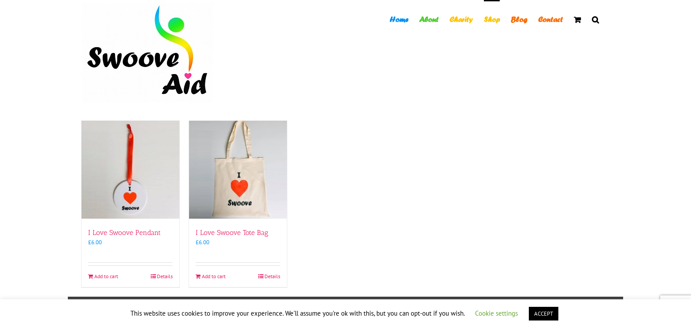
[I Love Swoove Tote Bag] (238, 170)
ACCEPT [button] (543, 313)
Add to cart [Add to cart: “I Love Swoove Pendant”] (106, 276)
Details (165, 276)
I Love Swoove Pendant (124, 232)
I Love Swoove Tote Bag (232, 232)
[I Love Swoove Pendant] (130, 170)
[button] (595, 19)
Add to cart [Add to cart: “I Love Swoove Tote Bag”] (214, 276)
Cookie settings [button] (496, 313)
